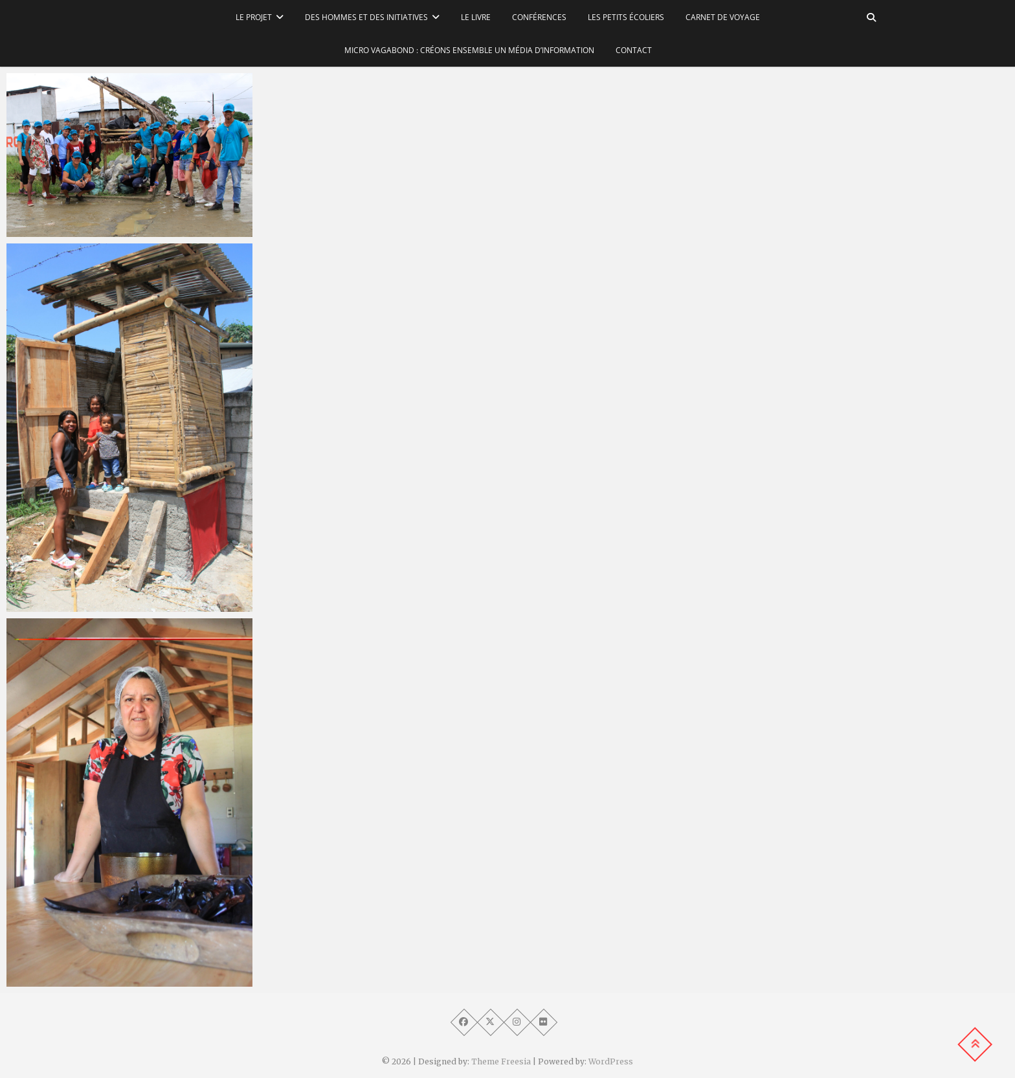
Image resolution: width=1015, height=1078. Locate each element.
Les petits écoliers (626, 17)
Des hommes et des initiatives (366, 17)
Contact (634, 50)
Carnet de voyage (723, 17)
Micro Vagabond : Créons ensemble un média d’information (469, 50)
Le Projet (254, 17)
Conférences (539, 17)
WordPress (610, 1061)
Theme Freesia (501, 1061)
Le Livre (476, 17)
